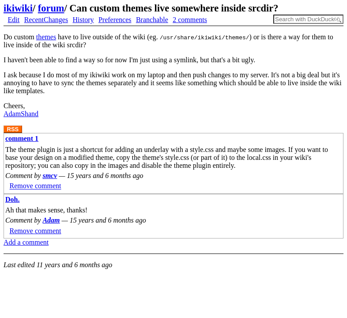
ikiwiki (18, 8)
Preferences (115, 19)
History (83, 19)
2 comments (190, 19)
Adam (51, 220)
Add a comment (26, 242)
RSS (13, 129)
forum (51, 8)
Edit (14, 19)
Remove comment (35, 186)
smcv (49, 175)
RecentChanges (46, 19)
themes (46, 37)
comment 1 (21, 138)
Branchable (152, 19)
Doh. (12, 199)
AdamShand (21, 113)
